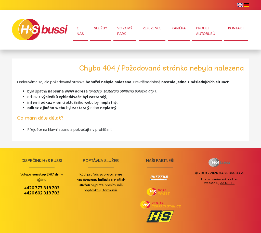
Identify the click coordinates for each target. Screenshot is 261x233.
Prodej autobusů (205, 31)
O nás (80, 31)
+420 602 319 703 (41, 192)
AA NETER (227, 183)
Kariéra (179, 28)
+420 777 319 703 (41, 187)
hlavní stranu (58, 129)
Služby (100, 28)
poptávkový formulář (100, 190)
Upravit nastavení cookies (219, 179)
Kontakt (236, 28)
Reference (152, 28)
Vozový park (124, 31)
